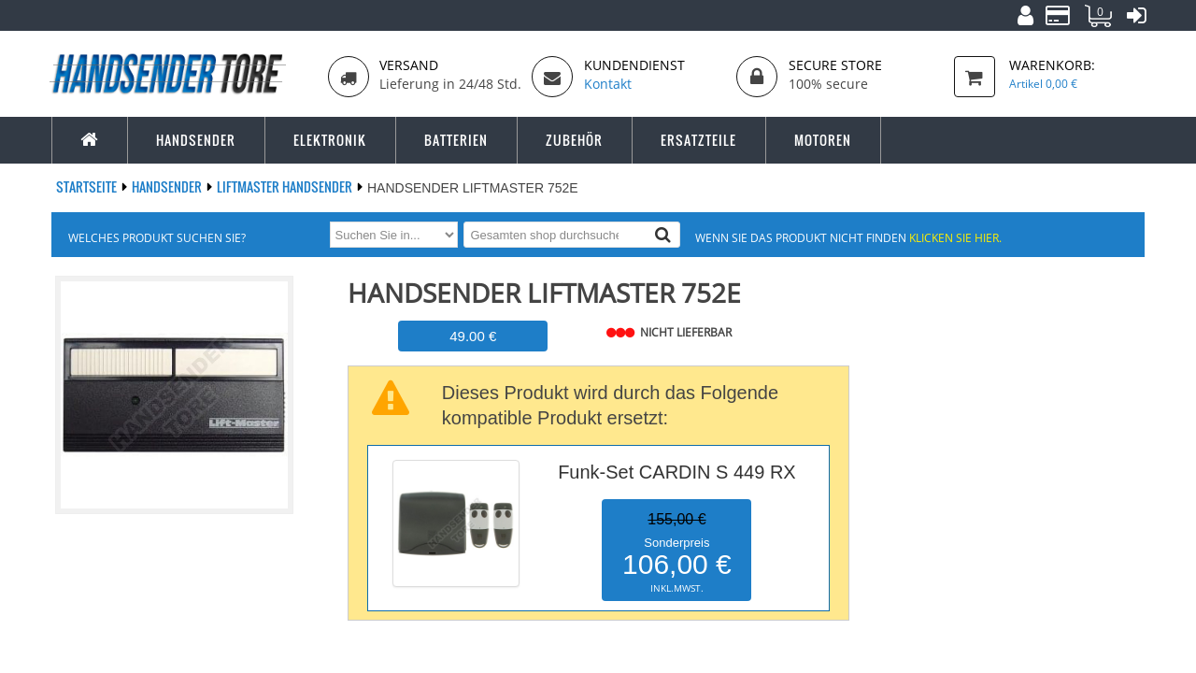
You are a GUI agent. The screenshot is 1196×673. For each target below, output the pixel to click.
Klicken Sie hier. (955, 237)
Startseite (88, 186)
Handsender (168, 186)
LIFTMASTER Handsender (286, 186)
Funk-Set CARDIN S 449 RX (677, 472)
